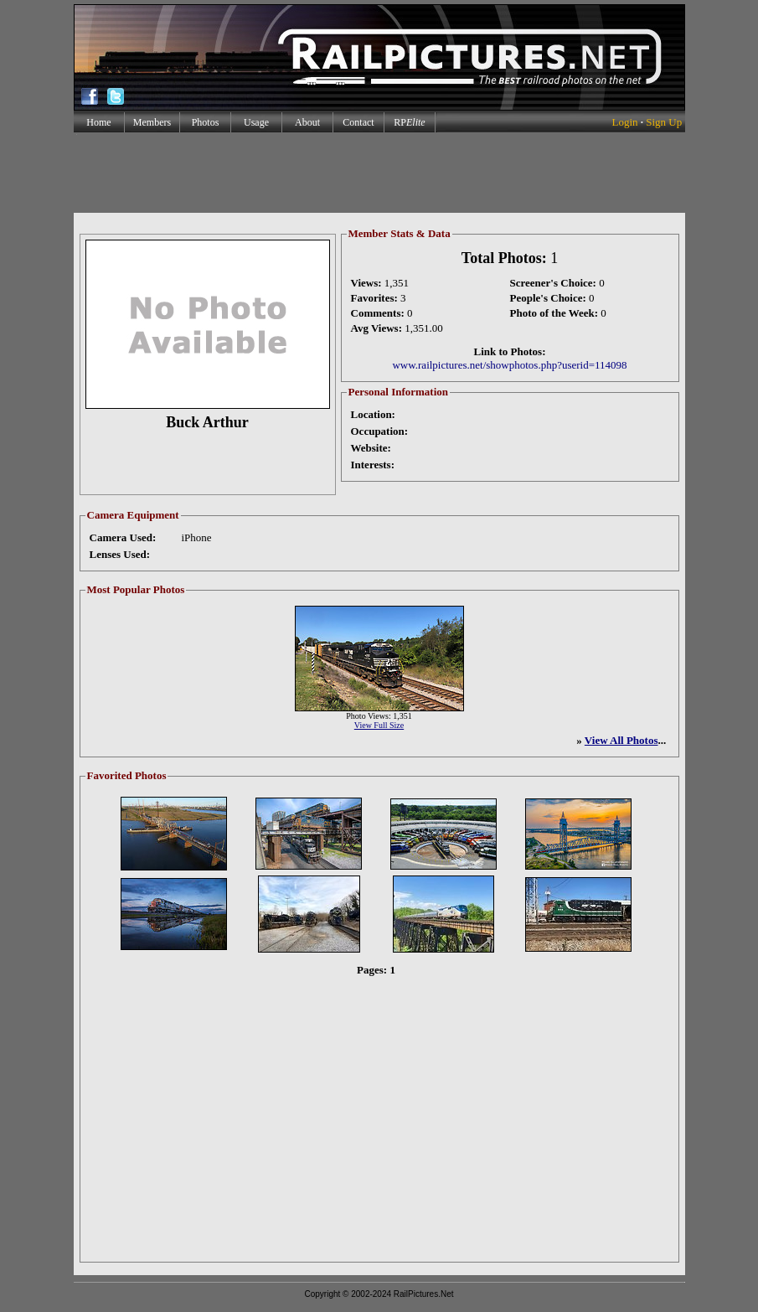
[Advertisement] (378, 172)
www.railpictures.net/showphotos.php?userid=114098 (509, 365)
